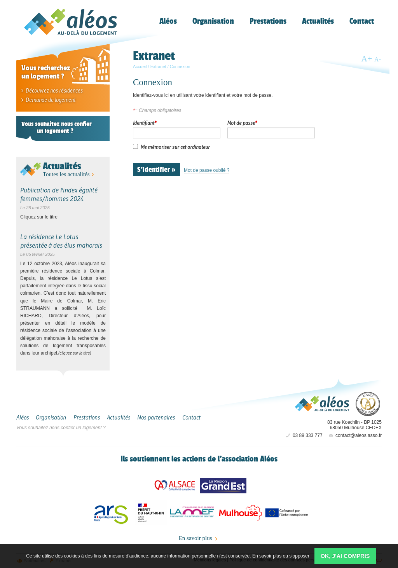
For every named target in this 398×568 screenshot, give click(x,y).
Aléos (322, 403)
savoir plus (270, 556)
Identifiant (144, 122)
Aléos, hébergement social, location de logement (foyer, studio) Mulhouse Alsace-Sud (70, 22)
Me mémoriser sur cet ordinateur (175, 146)
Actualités (62, 165)
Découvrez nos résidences (52, 90)
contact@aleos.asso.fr (355, 435)
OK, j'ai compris (345, 556)
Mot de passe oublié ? (206, 170)
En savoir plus (199, 538)
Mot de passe (242, 122)
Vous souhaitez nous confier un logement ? (61, 427)
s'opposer (299, 556)
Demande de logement (48, 99)
